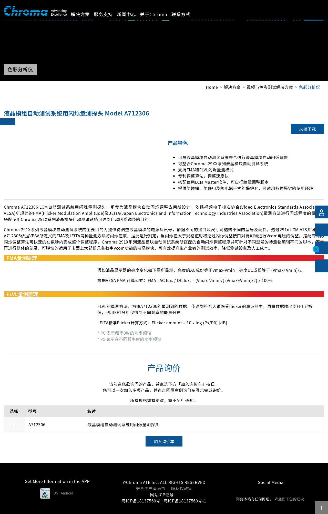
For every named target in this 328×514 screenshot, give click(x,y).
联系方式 (186, 14)
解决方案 (86, 14)
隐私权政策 (181, 488)
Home (212, 87)
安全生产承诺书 (150, 488)
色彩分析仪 (309, 87)
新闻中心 (132, 14)
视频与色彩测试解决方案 (270, 87)
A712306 (36, 424)
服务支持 (109, 14)
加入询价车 (164, 441)
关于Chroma (159, 14)
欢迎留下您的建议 (289, 498)
